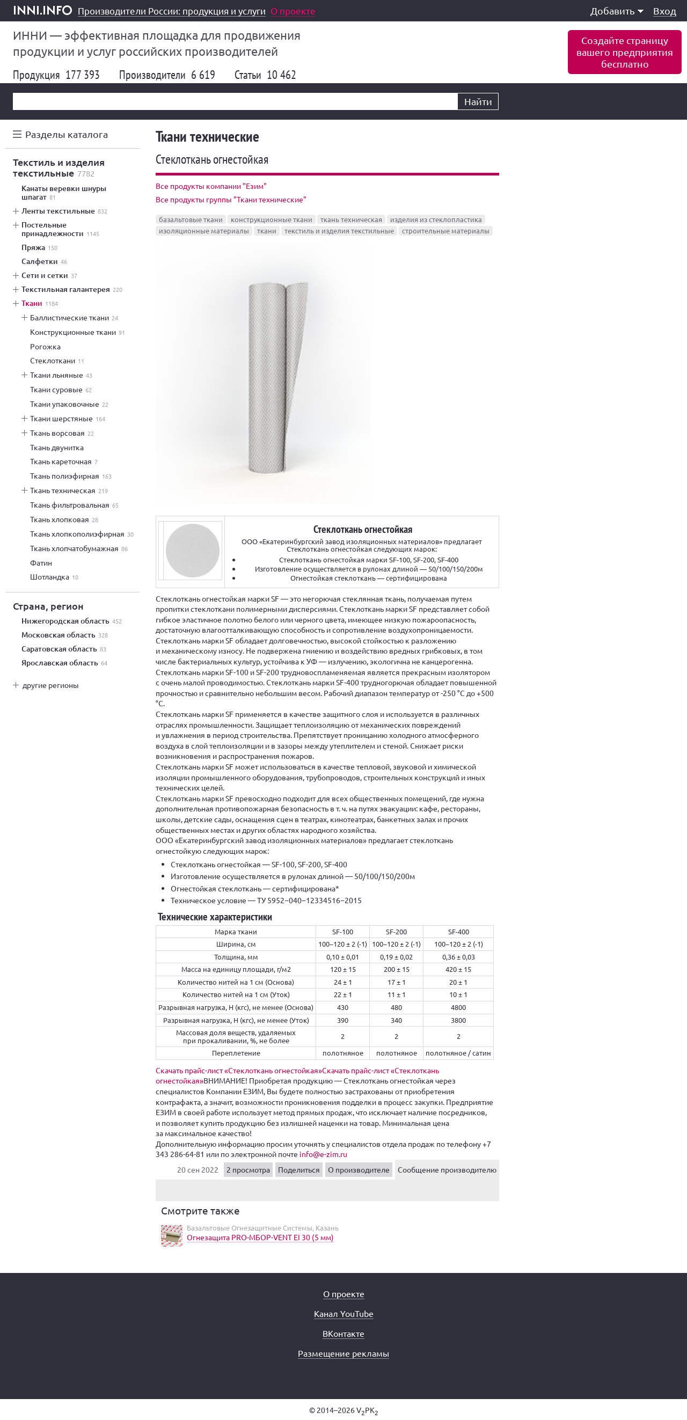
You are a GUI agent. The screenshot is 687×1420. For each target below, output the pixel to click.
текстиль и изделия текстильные (339, 230)
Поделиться (299, 1169)
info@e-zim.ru (323, 1154)
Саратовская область (63, 649)
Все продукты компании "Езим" (211, 186)
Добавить (617, 10)
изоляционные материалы (204, 230)
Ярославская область (64, 662)
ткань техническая (351, 219)
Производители (167, 74)
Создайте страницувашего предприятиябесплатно (624, 51)
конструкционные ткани (271, 219)
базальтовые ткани (191, 219)
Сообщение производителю (447, 1169)
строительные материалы (445, 230)
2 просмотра (248, 1169)
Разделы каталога (66, 134)
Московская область (64, 635)
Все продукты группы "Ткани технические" (231, 199)
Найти (478, 101)
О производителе (359, 1169)
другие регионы (51, 684)
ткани (266, 230)
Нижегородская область (71, 621)
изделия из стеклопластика (436, 219)
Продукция (56, 74)
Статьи (265, 74)
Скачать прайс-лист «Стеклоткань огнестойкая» (239, 1070)
